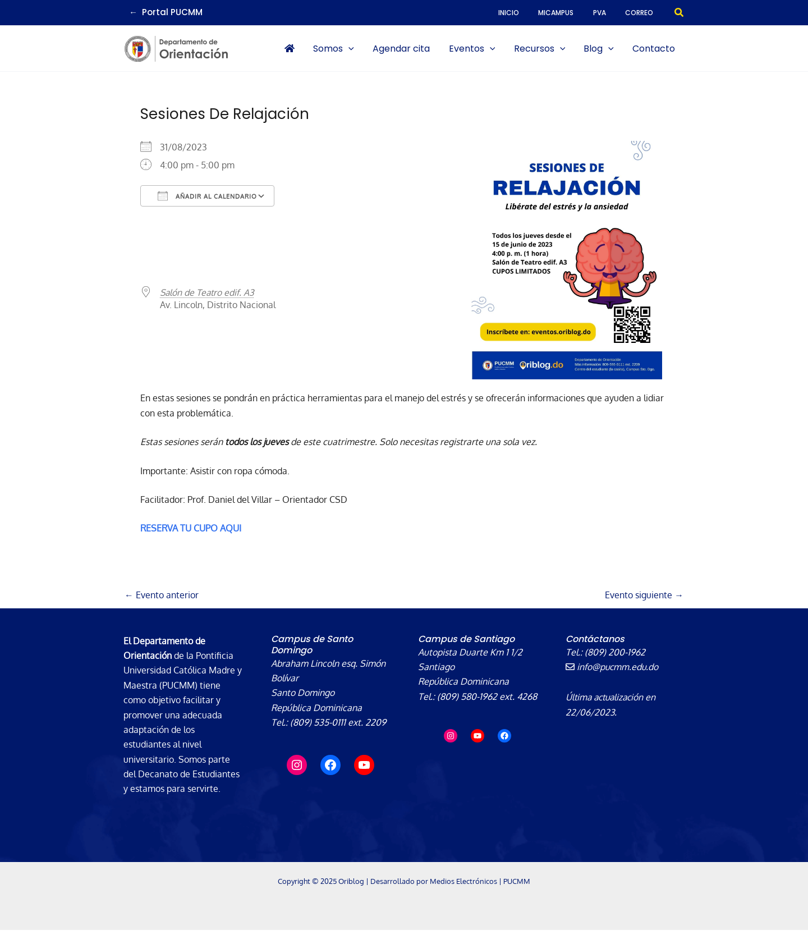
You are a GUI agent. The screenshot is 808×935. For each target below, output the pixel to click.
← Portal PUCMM (166, 12)
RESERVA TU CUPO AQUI (190, 533)
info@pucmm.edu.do (613, 671)
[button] (679, 13)
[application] (390, 51)
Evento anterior (162, 600)
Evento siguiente (644, 600)
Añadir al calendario (207, 201)
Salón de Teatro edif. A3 (208, 297)
